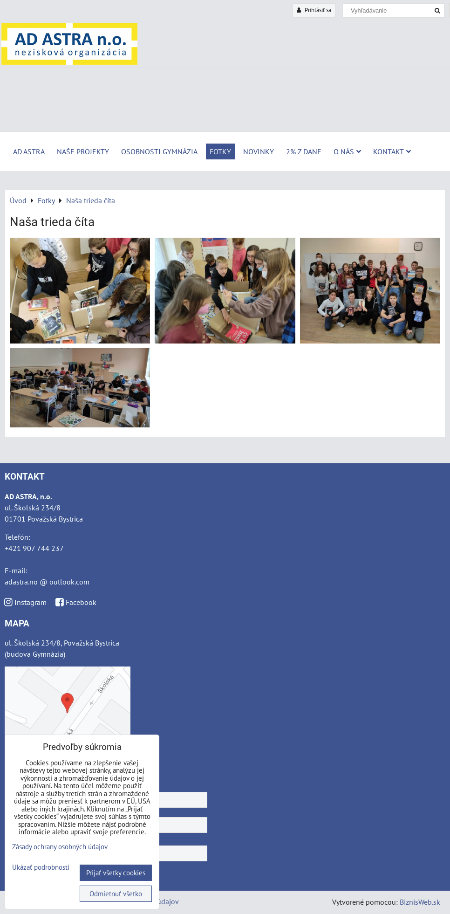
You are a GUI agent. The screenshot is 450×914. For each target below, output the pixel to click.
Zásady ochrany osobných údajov (60, 846)
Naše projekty (83, 151)
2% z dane (303, 151)
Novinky (258, 151)
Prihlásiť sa (314, 10)
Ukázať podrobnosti (40, 868)
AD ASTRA (29, 151)
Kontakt (392, 151)
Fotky (220, 151)
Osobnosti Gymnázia (159, 151)
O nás (347, 151)
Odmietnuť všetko (115, 893)
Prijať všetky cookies (115, 872)
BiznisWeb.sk (420, 902)
